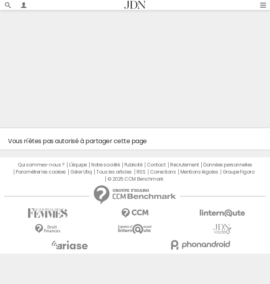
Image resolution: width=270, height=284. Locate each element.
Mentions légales (199, 172)
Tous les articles (114, 172)
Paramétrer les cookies (41, 172)
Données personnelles (227, 165)
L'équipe (78, 165)
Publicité (133, 165)
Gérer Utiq (81, 172)
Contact (156, 165)
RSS (141, 172)
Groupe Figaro (239, 172)
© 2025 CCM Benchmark (135, 179)
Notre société (105, 165)
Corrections (163, 172)
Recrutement (184, 165)
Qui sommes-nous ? (41, 165)
